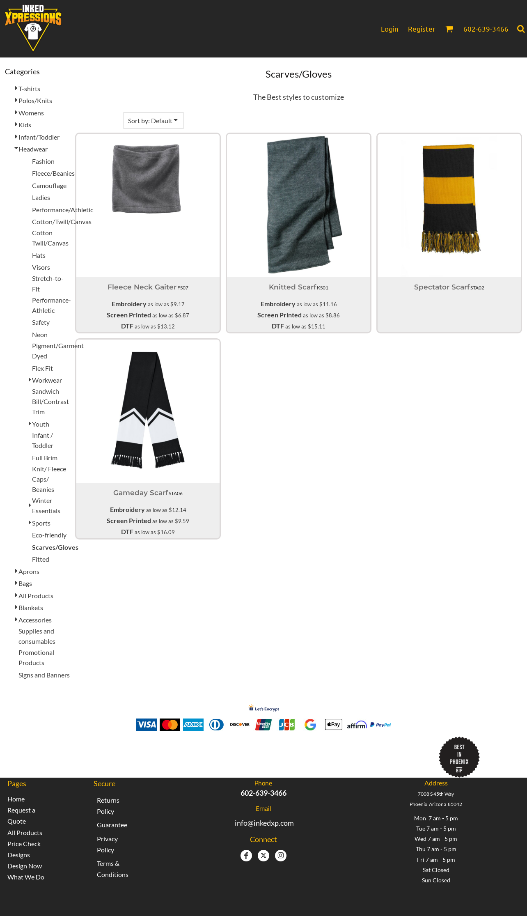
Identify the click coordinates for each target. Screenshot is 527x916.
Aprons (28, 571)
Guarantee (112, 825)
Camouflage (49, 185)
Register (421, 28)
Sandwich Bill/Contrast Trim (50, 401)
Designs (18, 855)
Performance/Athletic (62, 210)
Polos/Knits (35, 100)
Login (390, 28)
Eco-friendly (49, 535)
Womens (31, 113)
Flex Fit (42, 368)
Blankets (30, 607)
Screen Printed (129, 315)
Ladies (41, 197)
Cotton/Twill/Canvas (62, 221)
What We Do (25, 877)
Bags (25, 583)
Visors (41, 267)
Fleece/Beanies (53, 173)
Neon (40, 334)
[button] (449, 29)
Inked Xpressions (198, 753)
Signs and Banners (44, 675)
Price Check (24, 843)
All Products (35, 595)
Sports (41, 523)
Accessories (35, 620)
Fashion (43, 161)
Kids (24, 125)
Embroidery (129, 304)
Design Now (24, 866)
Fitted (40, 559)
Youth (40, 424)
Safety (41, 322)
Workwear (47, 380)
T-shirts (29, 88)
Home (16, 799)
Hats (39, 255)
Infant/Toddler (39, 137)
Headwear (33, 149)
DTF (127, 326)
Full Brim (44, 457)
